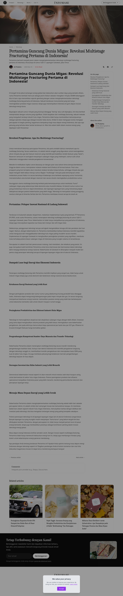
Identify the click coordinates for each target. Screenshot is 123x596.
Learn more (73, 584)
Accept (61, 589)
